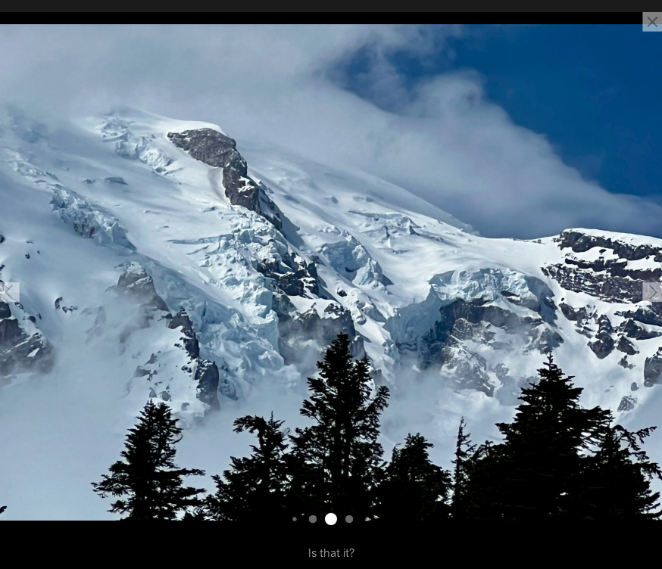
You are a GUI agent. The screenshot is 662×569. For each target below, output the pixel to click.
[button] (10, 292)
